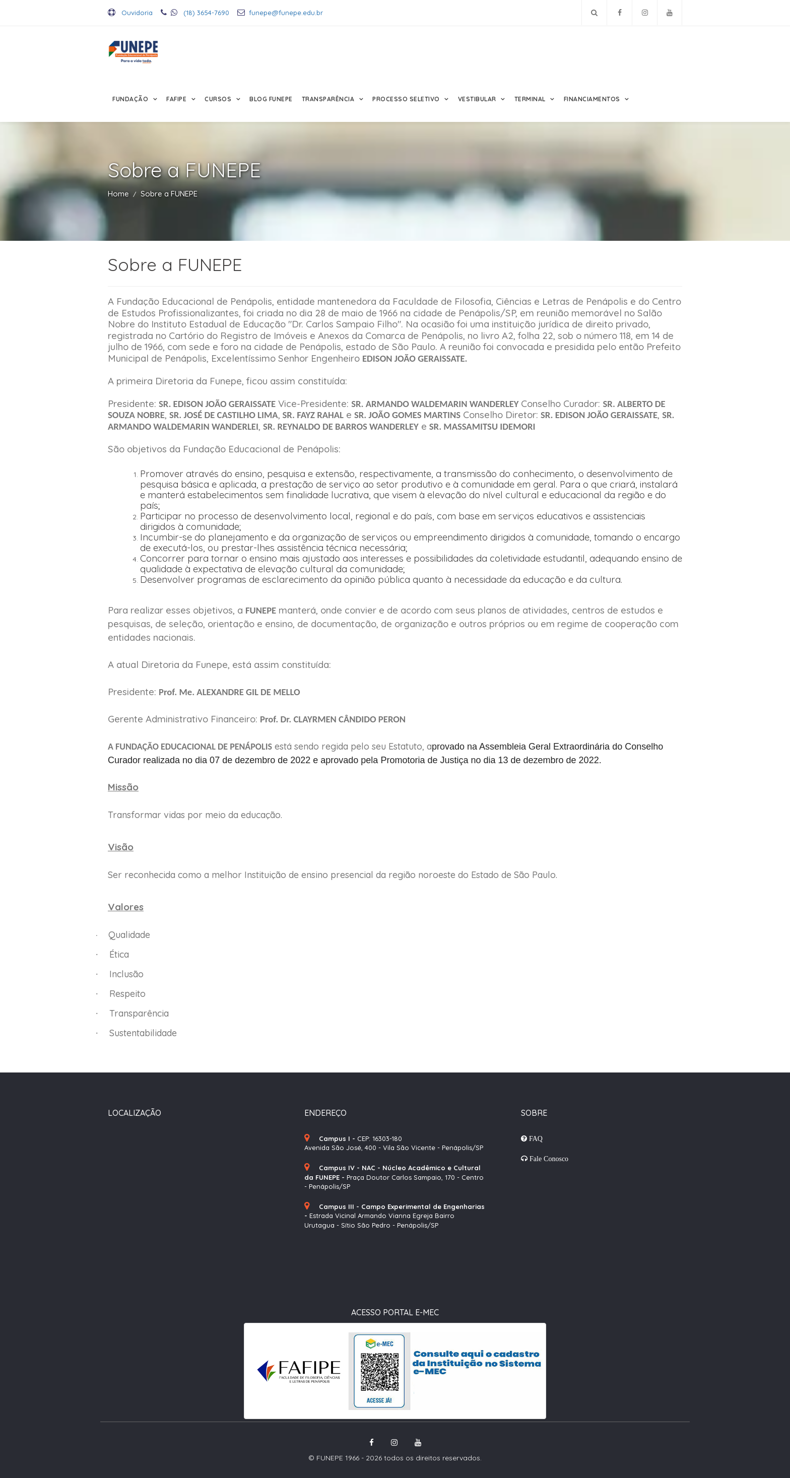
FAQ (535, 1138)
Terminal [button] (531, 99)
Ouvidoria (130, 13)
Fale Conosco (548, 1158)
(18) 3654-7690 (195, 13)
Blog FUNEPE (271, 99)
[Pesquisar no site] (594, 12)
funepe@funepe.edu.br (280, 13)
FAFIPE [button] (177, 99)
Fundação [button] (131, 99)
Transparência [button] (329, 99)
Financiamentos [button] (593, 99)
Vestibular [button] (478, 99)
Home (118, 193)
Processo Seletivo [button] (406, 99)
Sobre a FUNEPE (169, 193)
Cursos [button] (219, 99)
